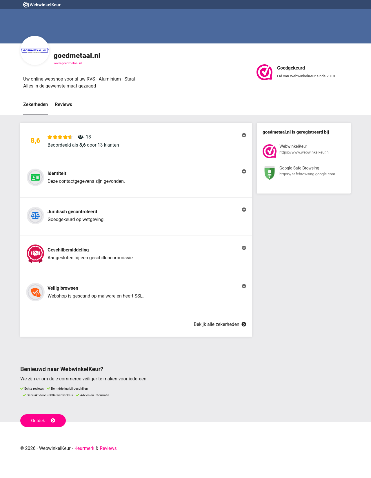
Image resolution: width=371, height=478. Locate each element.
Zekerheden (35, 104)
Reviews (63, 104)
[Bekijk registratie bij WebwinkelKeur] (304, 152)
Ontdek (43, 420)
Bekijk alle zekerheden (220, 324)
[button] (136, 141)
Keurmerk (84, 448)
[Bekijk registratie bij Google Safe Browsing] (304, 174)
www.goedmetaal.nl (68, 63)
